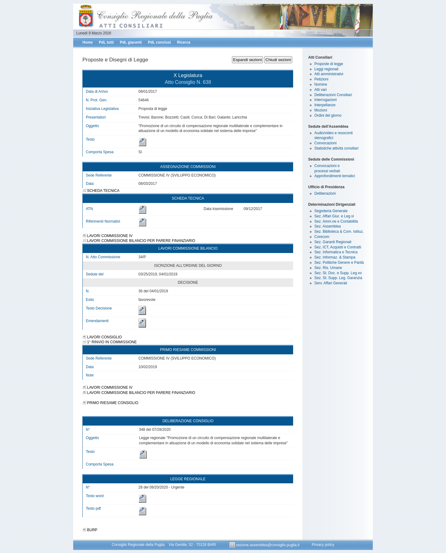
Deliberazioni (325, 193)
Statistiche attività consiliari (336, 148)
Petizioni (321, 79)
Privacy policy (323, 545)
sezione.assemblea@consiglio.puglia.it (265, 545)
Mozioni (320, 110)
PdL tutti (106, 42)
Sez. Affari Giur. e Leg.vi (334, 216)
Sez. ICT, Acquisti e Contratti (337, 247)
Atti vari (320, 90)
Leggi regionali (326, 69)
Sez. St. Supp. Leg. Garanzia (338, 278)
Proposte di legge (328, 64)
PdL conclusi (159, 42)
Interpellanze (325, 105)
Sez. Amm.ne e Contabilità (336, 221)
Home (87, 42)
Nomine (320, 84)
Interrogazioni (325, 100)
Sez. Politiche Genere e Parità (339, 262)
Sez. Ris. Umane (328, 268)
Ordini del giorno (327, 115)
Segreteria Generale (331, 211)
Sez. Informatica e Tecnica (336, 252)
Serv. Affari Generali (330, 283)
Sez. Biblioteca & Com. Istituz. (339, 231)
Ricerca (183, 42)
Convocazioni (325, 143)
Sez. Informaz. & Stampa (334, 257)
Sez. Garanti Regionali (332, 242)
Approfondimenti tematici (334, 176)
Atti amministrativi (328, 74)
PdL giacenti (131, 42)
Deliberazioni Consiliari (333, 95)
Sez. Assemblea (327, 226)
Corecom (321, 237)
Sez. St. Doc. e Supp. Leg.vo (338, 273)
